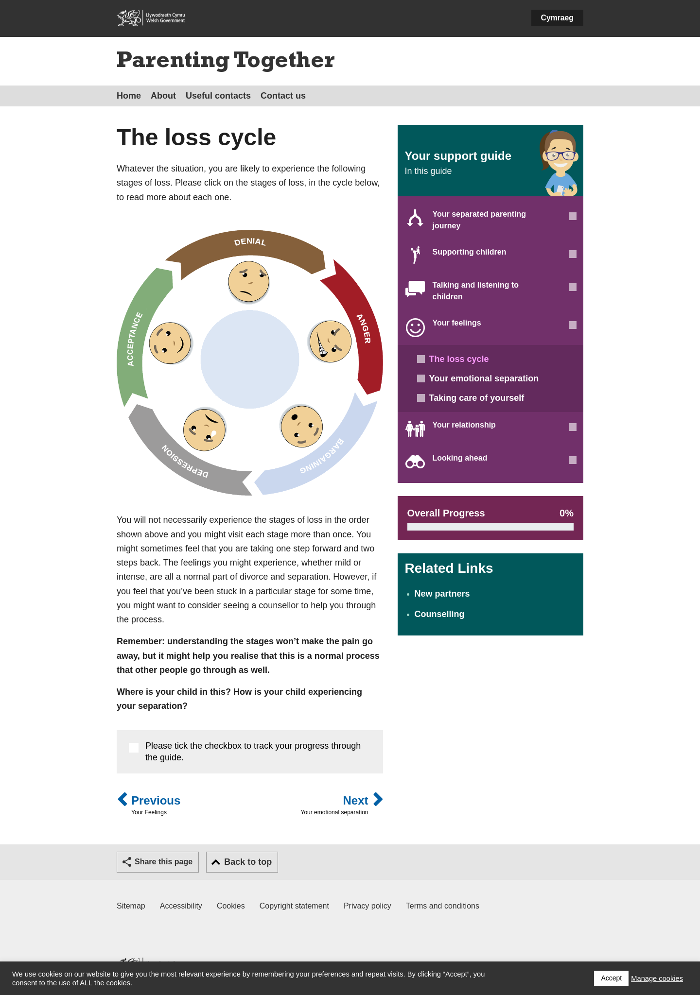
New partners (442, 594)
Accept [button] (611, 978)
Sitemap (131, 906)
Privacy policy (367, 906)
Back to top (248, 862)
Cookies (231, 906)
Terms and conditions (442, 906)
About (163, 96)
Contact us (283, 96)
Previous (155, 805)
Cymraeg (557, 18)
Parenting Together (226, 62)
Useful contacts (218, 96)
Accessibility (181, 906)
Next (334, 805)
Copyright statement (294, 906)
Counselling (440, 614)
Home (129, 96)
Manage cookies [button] (657, 978)
